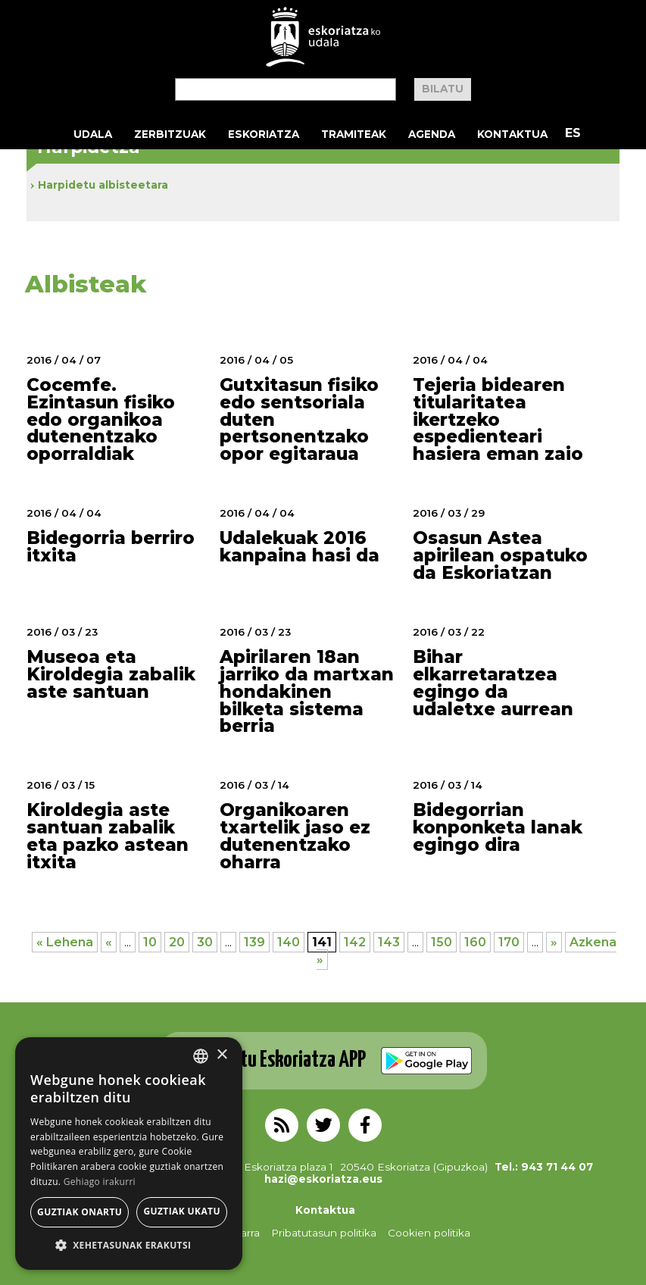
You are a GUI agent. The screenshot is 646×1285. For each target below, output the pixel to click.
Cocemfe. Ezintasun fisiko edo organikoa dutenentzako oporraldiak (101, 419)
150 (441, 942)
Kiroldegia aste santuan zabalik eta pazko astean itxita (108, 836)
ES (573, 133)
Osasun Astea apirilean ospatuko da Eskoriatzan (500, 555)
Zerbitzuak (170, 134)
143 (389, 942)
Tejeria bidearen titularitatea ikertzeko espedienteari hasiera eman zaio (498, 419)
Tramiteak (353, 134)
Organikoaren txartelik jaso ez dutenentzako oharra (295, 836)
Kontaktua (512, 134)
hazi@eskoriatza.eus (323, 1179)
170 (509, 942)
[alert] (128, 1153)
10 (150, 942)
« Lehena (64, 942)
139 (254, 942)
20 (177, 942)
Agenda (431, 134)
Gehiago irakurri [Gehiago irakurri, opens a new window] (100, 1181)
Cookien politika (429, 1233)
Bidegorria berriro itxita (111, 546)
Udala (92, 134)
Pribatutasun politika (323, 1233)
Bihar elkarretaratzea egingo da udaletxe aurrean (493, 683)
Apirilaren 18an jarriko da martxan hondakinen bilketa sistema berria (307, 691)
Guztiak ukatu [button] (181, 1211)
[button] (128, 1246)
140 (288, 942)
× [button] (221, 1055)
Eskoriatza (263, 134)
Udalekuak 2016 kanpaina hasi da (299, 546)
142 (355, 942)
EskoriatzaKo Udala (323, 37)
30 (205, 942)
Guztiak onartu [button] (79, 1211)
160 (475, 942)
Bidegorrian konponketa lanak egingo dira (497, 827)
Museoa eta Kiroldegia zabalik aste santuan (111, 674)
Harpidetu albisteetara (103, 185)
